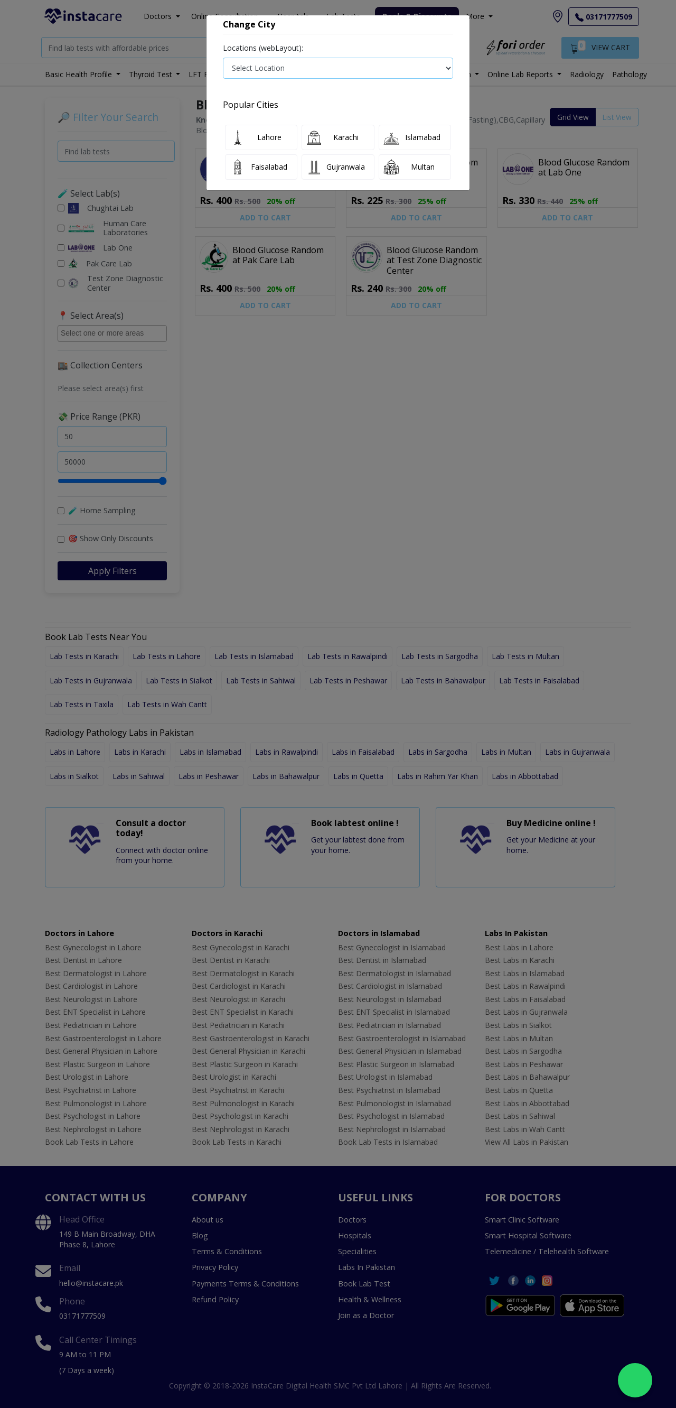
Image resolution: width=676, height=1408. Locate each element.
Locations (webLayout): (263, 48)
